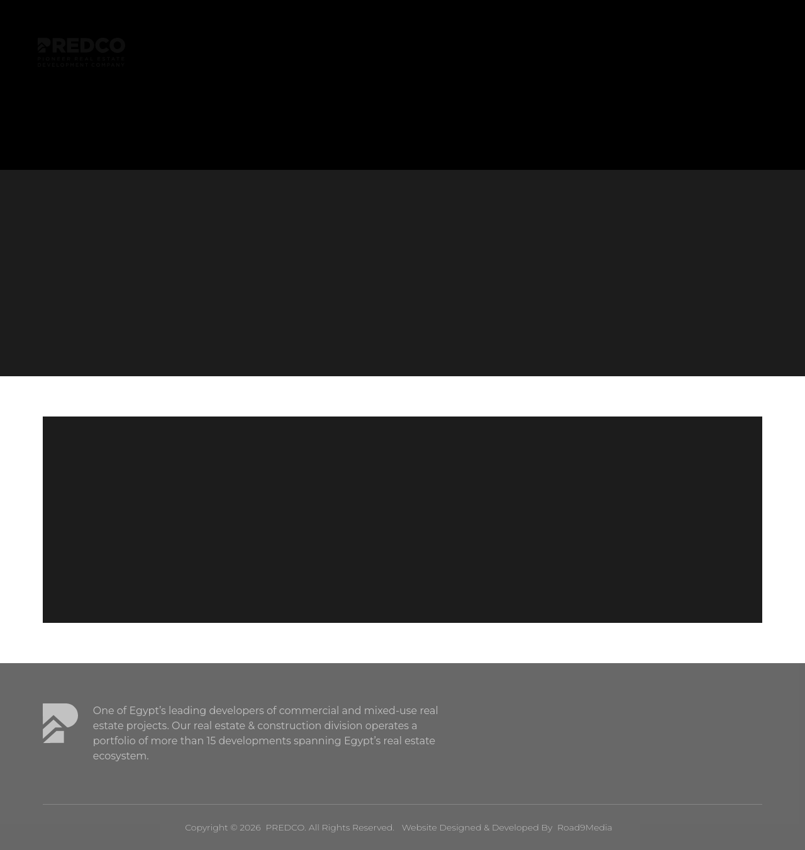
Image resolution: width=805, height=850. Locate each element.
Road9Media (585, 827)
